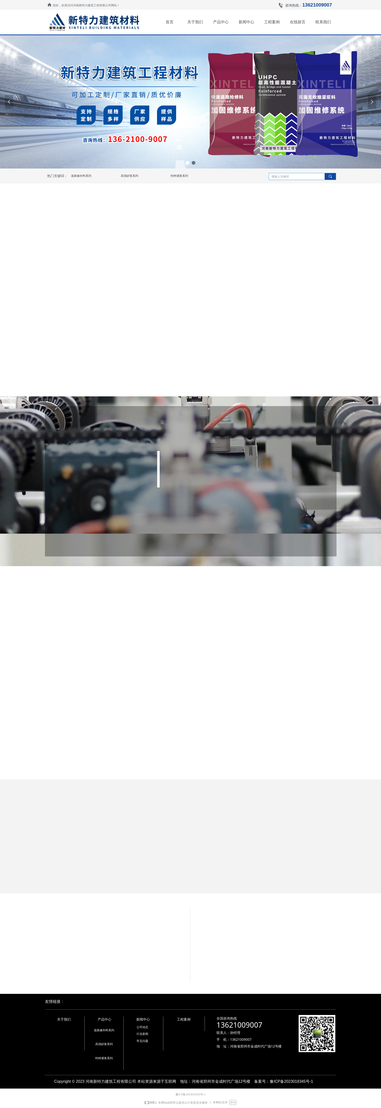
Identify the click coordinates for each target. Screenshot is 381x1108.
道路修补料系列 (81, 176)
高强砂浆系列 (129, 176)
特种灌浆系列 (179, 176)
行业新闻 (142, 1034)
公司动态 (142, 1027)
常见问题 (142, 1041)
